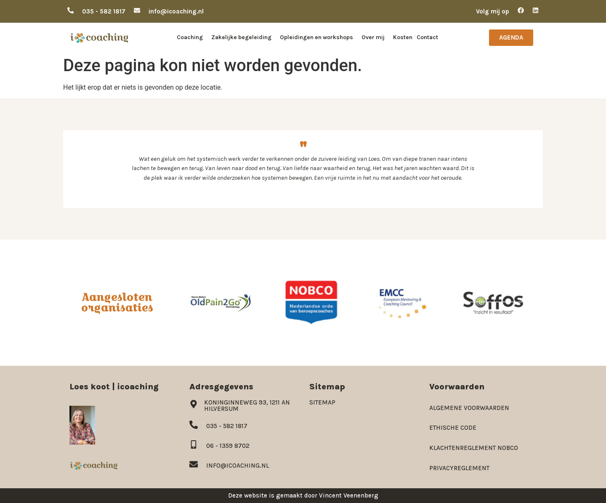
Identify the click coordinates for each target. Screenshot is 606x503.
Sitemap (322, 402)
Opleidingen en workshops (318, 37)
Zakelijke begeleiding (243, 37)
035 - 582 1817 (103, 11)
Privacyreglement (459, 468)
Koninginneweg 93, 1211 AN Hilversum (247, 406)
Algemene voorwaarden (469, 408)
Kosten (402, 37)
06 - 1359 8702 (228, 446)
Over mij (375, 37)
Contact (427, 37)
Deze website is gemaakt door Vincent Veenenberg (303, 495)
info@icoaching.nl (176, 11)
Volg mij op (492, 11)
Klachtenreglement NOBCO (473, 448)
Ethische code (452, 427)
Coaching (192, 37)
